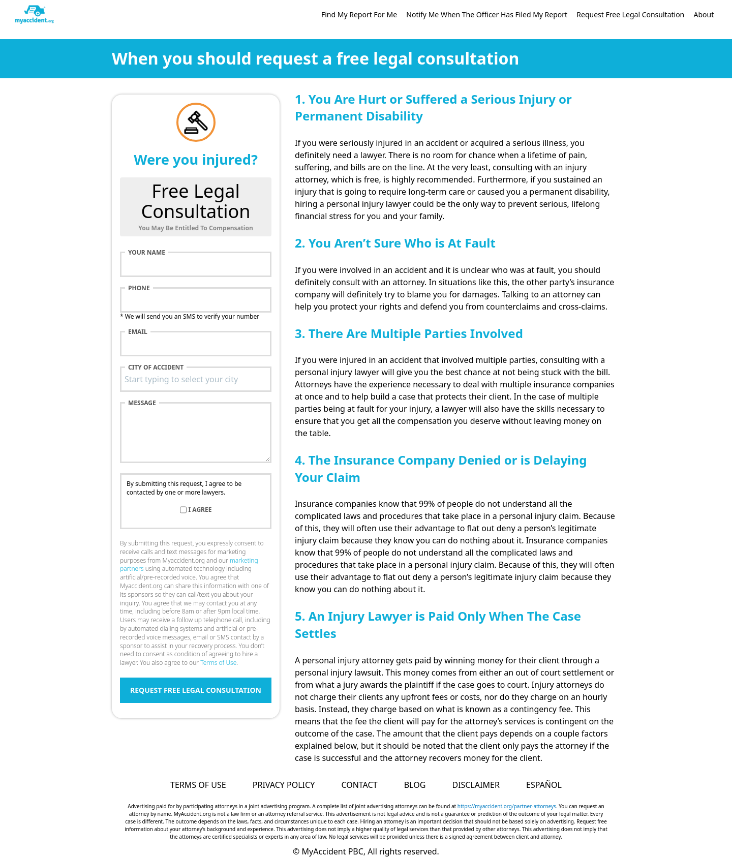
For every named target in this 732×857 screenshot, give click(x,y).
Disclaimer (475, 784)
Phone (139, 288)
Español (544, 784)
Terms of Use (218, 662)
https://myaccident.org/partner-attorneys (507, 806)
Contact (359, 784)
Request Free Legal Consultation (630, 14)
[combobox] (195, 379)
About (703, 14)
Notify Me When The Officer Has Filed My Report (486, 14)
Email (137, 332)
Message (142, 403)
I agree (200, 510)
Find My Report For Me (359, 14)
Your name (146, 253)
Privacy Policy (284, 784)
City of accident (156, 367)
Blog (415, 784)
